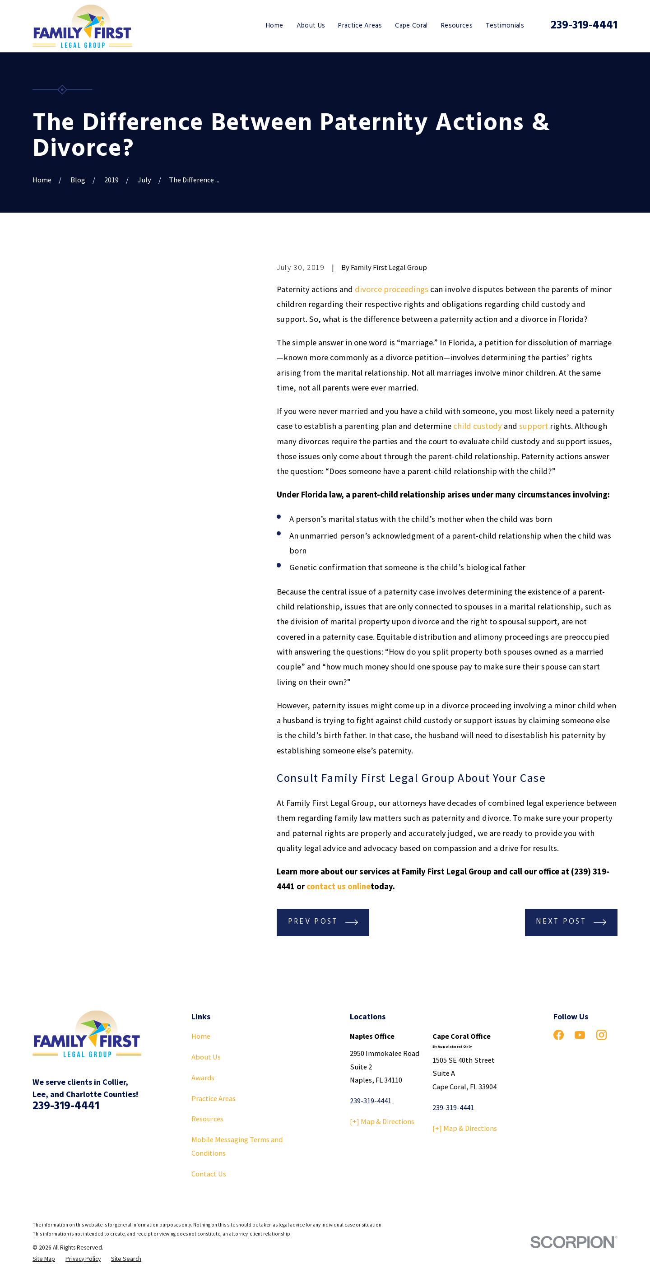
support (533, 426)
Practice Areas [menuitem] (360, 25)
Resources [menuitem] (457, 25)
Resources (207, 1118)
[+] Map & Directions (382, 1121)
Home (200, 1036)
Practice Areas (213, 1098)
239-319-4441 (584, 25)
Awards (202, 1077)
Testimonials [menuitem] (505, 25)
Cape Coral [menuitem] (411, 25)
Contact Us (208, 1173)
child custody (477, 426)
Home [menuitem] (274, 25)
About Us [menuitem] (311, 25)
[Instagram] (601, 1035)
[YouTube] (580, 1035)
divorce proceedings (391, 289)
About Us (206, 1056)
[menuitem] (43, 1259)
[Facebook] (558, 1035)
